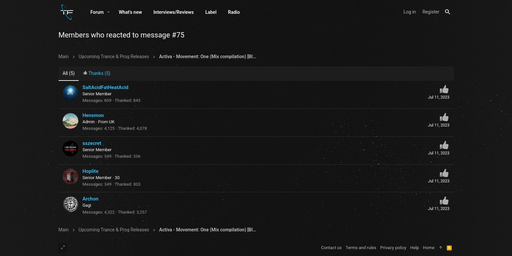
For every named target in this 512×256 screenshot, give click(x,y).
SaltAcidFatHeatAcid (105, 87)
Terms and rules (361, 247)
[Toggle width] (63, 248)
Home (429, 247)
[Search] (447, 12)
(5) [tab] (69, 73)
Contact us (331, 247)
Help (414, 247)
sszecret (92, 143)
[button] (108, 12)
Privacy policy (393, 247)
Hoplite (90, 171)
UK (112, 121)
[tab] (96, 73)
